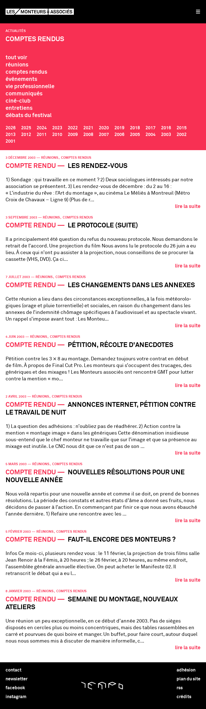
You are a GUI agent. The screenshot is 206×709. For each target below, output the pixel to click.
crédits (184, 697)
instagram (16, 697)
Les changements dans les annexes (100, 285)
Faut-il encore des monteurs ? (91, 539)
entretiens (19, 108)
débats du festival (29, 115)
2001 (11, 141)
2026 (11, 128)
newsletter (16, 679)
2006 (119, 134)
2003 (166, 134)
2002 (182, 134)
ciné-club (18, 101)
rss (180, 688)
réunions (17, 65)
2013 (11, 134)
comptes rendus (26, 72)
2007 (104, 134)
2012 (26, 134)
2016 (166, 128)
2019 (119, 128)
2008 (88, 134)
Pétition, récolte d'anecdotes (89, 345)
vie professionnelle (30, 86)
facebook (15, 688)
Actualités (16, 31)
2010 (57, 134)
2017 (150, 128)
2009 (73, 134)
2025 (26, 128)
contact (13, 670)
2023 (57, 128)
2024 (42, 128)
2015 (182, 128)
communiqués (24, 93)
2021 (88, 128)
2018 (135, 128)
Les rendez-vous (66, 166)
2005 (135, 134)
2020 (104, 128)
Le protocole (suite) (72, 225)
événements (21, 79)
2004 (150, 134)
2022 (73, 128)
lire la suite (187, 206)
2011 (42, 134)
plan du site (188, 679)
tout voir (16, 57)
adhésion (186, 670)
